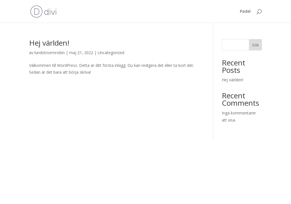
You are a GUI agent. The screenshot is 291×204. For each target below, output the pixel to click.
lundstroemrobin (49, 52)
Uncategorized (111, 52)
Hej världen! (49, 43)
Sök (255, 45)
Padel (245, 11)
